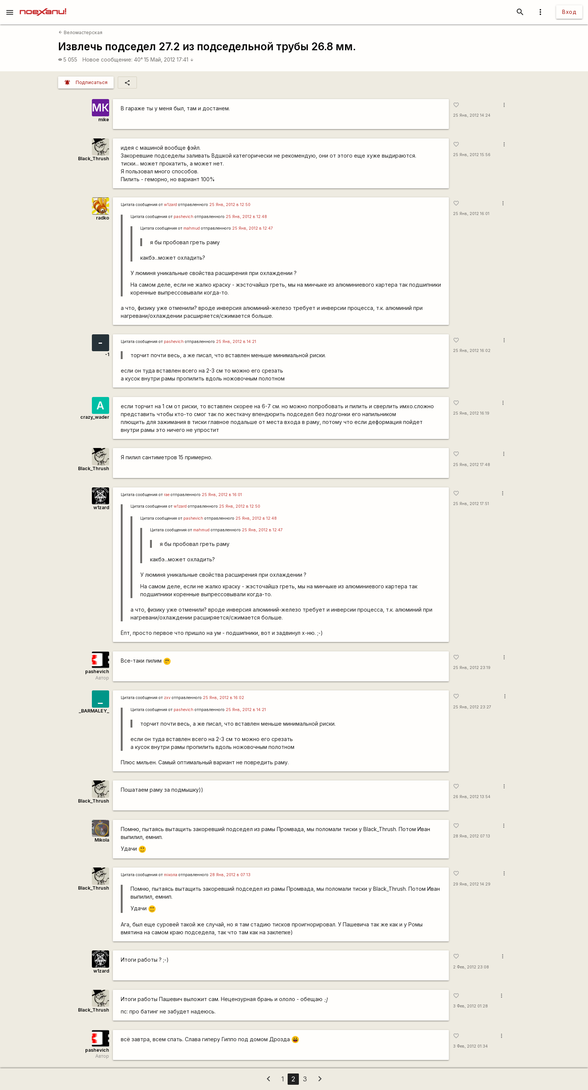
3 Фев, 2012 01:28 (470, 1006)
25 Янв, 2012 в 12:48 (246, 216)
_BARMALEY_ (94, 711)
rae (167, 494)
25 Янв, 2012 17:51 (471, 503)
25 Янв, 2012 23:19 (471, 667)
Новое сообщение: (107, 59)
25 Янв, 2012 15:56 (471, 154)
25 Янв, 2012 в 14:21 (236, 341)
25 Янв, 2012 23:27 (472, 707)
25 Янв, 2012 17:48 (471, 464)
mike (103, 119)
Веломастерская (80, 32)
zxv (167, 697)
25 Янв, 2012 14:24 (471, 115)
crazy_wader (94, 417)
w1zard (170, 204)
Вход (569, 12)
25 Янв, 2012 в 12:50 (229, 204)
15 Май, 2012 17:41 (169, 59)
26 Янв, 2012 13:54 (471, 796)
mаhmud (191, 228)
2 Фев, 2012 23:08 (471, 967)
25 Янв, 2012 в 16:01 (222, 494)
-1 (107, 354)
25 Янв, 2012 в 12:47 (252, 228)
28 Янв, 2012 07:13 (471, 836)
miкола (170, 874)
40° (138, 59)
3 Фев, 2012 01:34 (470, 1046)
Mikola (101, 840)
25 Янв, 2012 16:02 (471, 350)
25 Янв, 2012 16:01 (471, 213)
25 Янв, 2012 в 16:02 (223, 697)
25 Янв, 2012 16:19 (471, 413)
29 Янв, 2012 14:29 (471, 884)
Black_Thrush (93, 158)
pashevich (184, 216)
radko (102, 218)
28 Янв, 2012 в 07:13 (230, 874)
